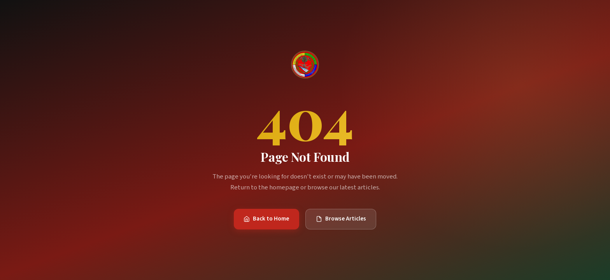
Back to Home (266, 218)
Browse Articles (341, 218)
